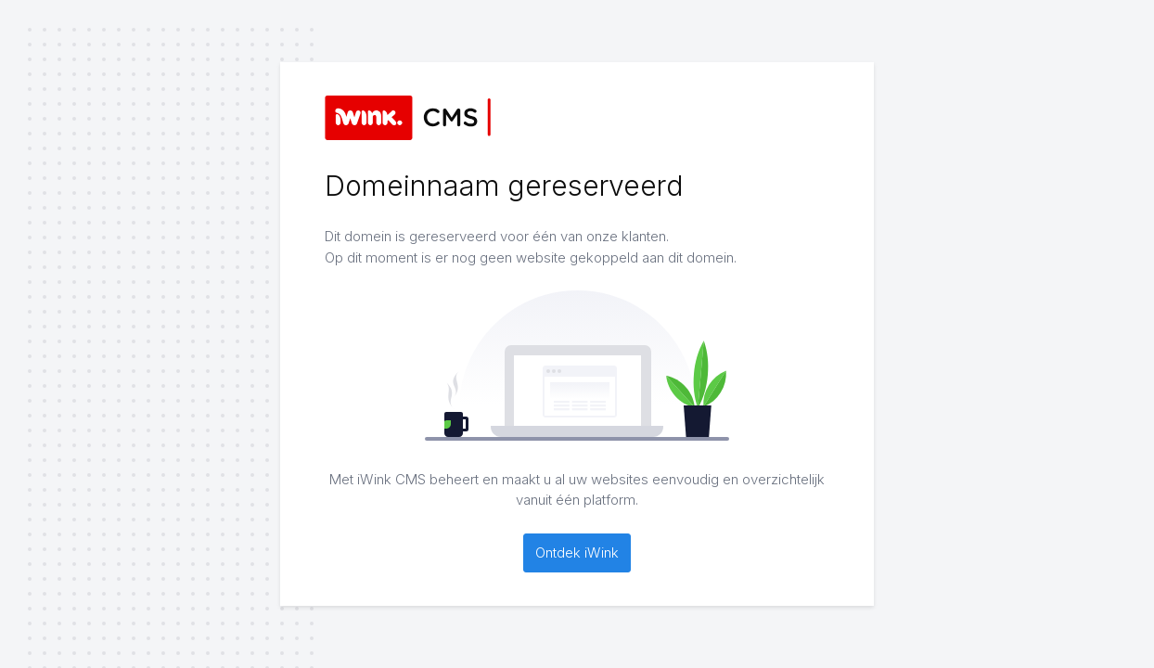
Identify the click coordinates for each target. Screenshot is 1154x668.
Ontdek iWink (577, 552)
